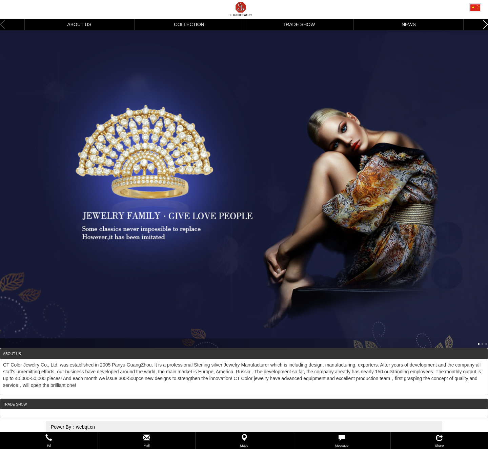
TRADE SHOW (299, 24)
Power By (61, 427)
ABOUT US (79, 24)
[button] (49, 440)
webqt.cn (85, 427)
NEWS (409, 24)
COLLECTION (189, 24)
